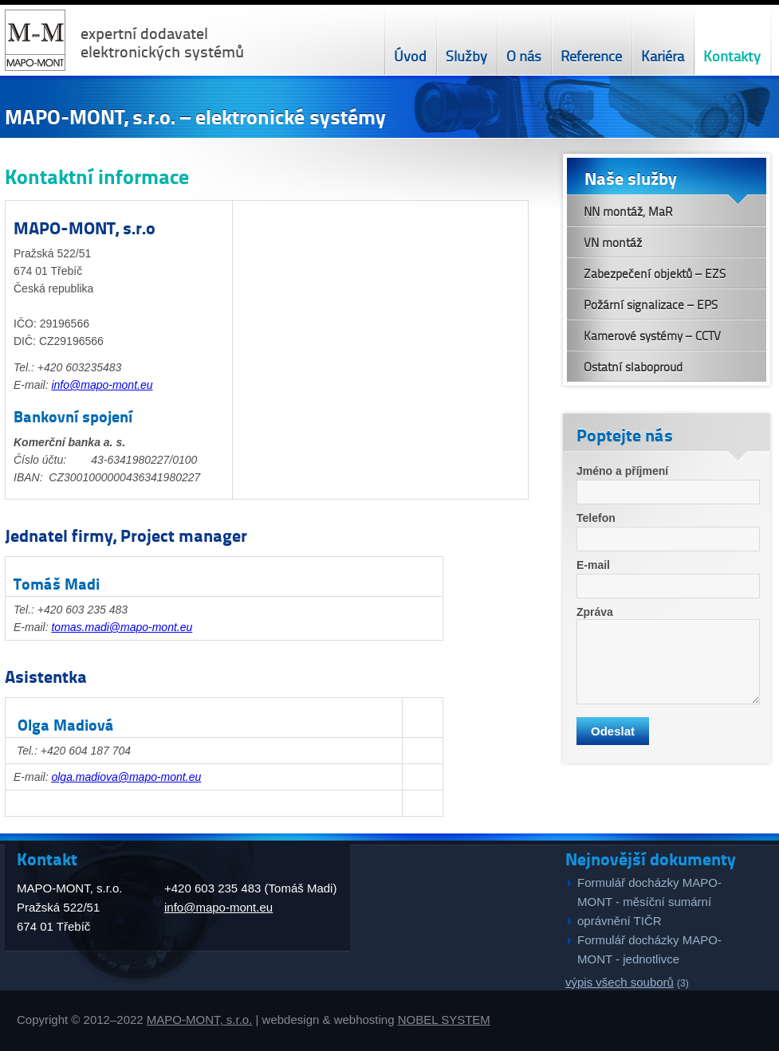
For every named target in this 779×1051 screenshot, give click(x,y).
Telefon (596, 518)
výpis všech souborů (619, 982)
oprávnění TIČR (619, 920)
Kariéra (662, 55)
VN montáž (613, 242)
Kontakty (732, 55)
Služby (466, 55)
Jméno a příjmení (622, 471)
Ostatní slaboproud (633, 367)
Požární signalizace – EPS (651, 304)
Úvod (410, 55)
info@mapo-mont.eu (101, 384)
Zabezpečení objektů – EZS (655, 273)
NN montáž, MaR (628, 211)
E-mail (593, 565)
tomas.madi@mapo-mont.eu (121, 627)
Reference (591, 55)
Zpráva (594, 612)
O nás (523, 55)
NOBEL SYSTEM (444, 1019)
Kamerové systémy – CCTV (652, 335)
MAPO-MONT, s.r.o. (200, 1019)
